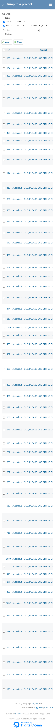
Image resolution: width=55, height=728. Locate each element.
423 (8, 76)
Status (8, 21)
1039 (8, 559)
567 (8, 140)
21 (8, 566)
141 (8, 430)
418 (8, 149)
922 (8, 221)
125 (8, 58)
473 (8, 335)
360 (8, 520)
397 (8, 472)
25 (33, 703)
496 (8, 255)
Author (9, 25)
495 (8, 276)
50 (36, 703)
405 (8, 493)
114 (8, 173)
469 (8, 210)
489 (8, 286)
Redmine (18, 714)
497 (8, 385)
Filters (7, 18)
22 (8, 582)
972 (8, 243)
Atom (41, 707)
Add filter (6, 30)
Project (43, 50)
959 (8, 124)
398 (8, 462)
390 (8, 482)
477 (8, 159)
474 (8, 309)
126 (8, 689)
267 (8, 452)
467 (8, 354)
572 (8, 297)
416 (8, 574)
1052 (8, 603)
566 (8, 233)
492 (8, 592)
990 (8, 369)
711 (8, 533)
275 (8, 546)
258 (8, 417)
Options (8, 34)
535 (8, 113)
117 (8, 319)
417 (8, 188)
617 (8, 84)
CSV (46, 707)
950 (8, 506)
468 (8, 344)
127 (8, 407)
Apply (7, 42)
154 (8, 68)
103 (8, 674)
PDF (51, 707)
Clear (19, 42)
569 (8, 267)
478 (8, 133)
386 (8, 199)
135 (8, 647)
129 (8, 631)
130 (8, 98)
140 (8, 443)
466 (8, 396)
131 (8, 662)
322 (8, 615)
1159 (8, 327)
